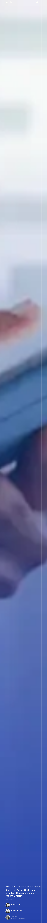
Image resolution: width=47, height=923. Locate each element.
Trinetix (7, 886)
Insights (13, 886)
